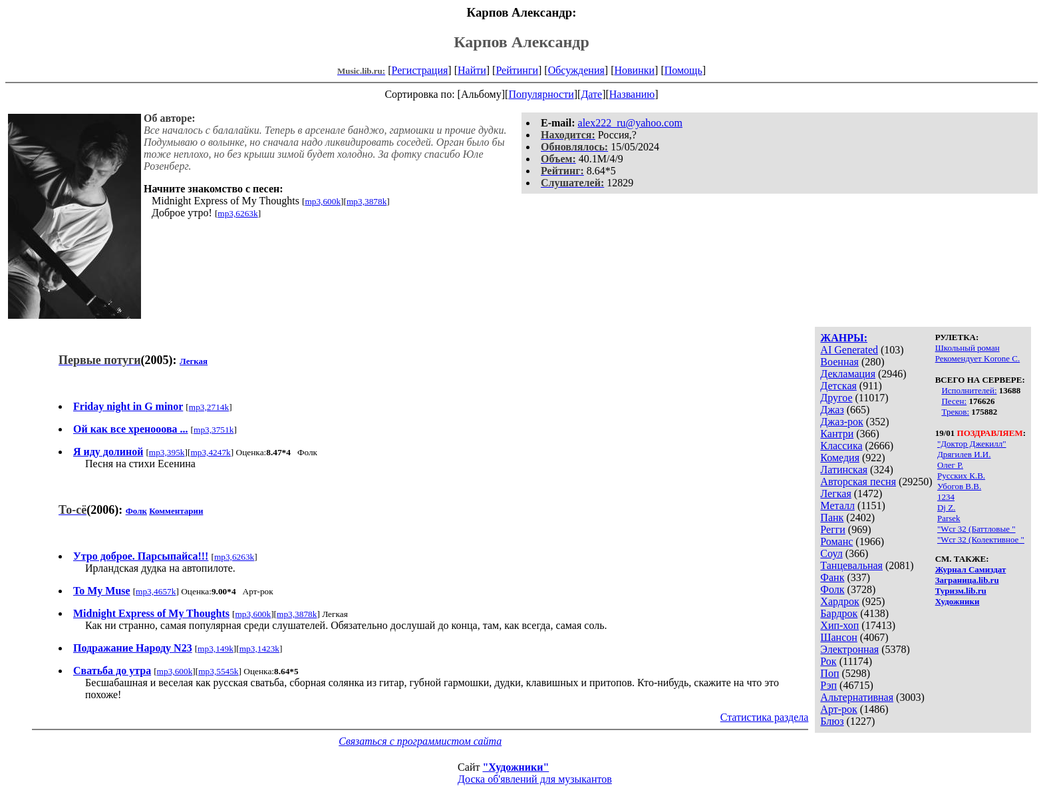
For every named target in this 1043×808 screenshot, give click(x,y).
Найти (472, 70)
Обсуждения (576, 70)
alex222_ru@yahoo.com (630, 122)
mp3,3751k (213, 430)
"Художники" (515, 767)
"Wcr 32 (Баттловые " (976, 529)
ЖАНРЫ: (843, 337)
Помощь (683, 70)
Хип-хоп (839, 625)
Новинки (634, 70)
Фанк (832, 577)
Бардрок (838, 613)
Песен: (954, 401)
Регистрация (420, 70)
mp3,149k (215, 649)
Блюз (831, 721)
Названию (632, 94)
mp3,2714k (209, 407)
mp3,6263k (237, 213)
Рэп (828, 685)
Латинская (843, 469)
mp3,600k (323, 201)
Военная (839, 361)
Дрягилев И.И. (964, 454)
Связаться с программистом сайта (420, 741)
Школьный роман (967, 348)
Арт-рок (838, 709)
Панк (831, 517)
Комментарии (176, 511)
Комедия (839, 457)
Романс (836, 541)
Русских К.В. (961, 476)
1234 (946, 497)
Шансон (838, 637)
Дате (591, 94)
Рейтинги (517, 70)
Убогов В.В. (959, 486)
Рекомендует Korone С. (977, 358)
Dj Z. (946, 507)
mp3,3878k (366, 201)
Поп (829, 673)
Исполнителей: (968, 390)
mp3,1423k (259, 649)
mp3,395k (167, 452)
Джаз (831, 409)
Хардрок (839, 601)
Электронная (849, 649)
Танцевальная (851, 565)
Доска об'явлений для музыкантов (535, 779)
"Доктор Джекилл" (971, 444)
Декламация (847, 373)
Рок (828, 661)
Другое (836, 397)
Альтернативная (856, 697)
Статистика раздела (764, 717)
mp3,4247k (210, 452)
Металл (837, 505)
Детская (838, 385)
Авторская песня (858, 481)
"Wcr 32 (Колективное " (980, 539)
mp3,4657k (156, 591)
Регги (832, 529)
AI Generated (849, 349)
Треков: (955, 412)
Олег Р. (950, 465)
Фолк (832, 589)
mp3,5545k (218, 671)
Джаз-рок (841, 421)
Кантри (836, 433)
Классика (841, 445)
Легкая (835, 493)
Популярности (540, 94)
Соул (831, 553)
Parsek (949, 518)
